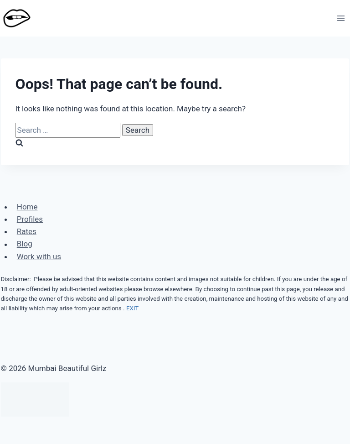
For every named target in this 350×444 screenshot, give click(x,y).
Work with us (39, 256)
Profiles (30, 219)
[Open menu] (341, 18)
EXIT (132, 308)
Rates (26, 231)
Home (27, 206)
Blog (24, 244)
